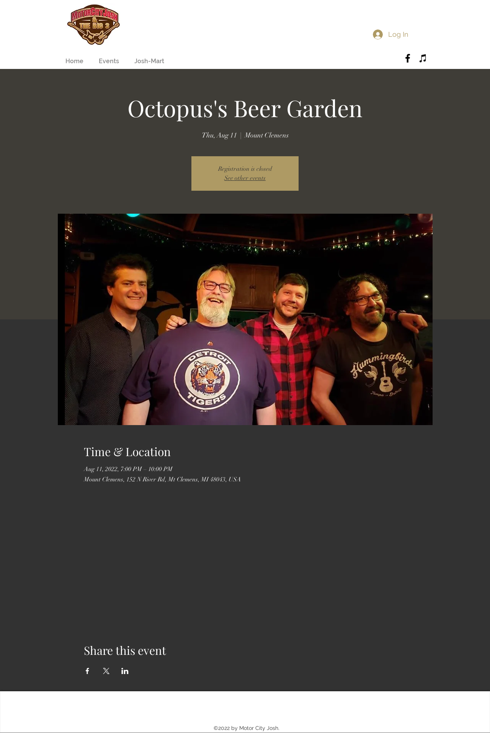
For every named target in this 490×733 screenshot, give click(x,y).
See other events (245, 178)
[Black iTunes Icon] (423, 58)
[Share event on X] (106, 671)
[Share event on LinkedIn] (125, 671)
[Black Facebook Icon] (407, 58)
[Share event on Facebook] (87, 671)
